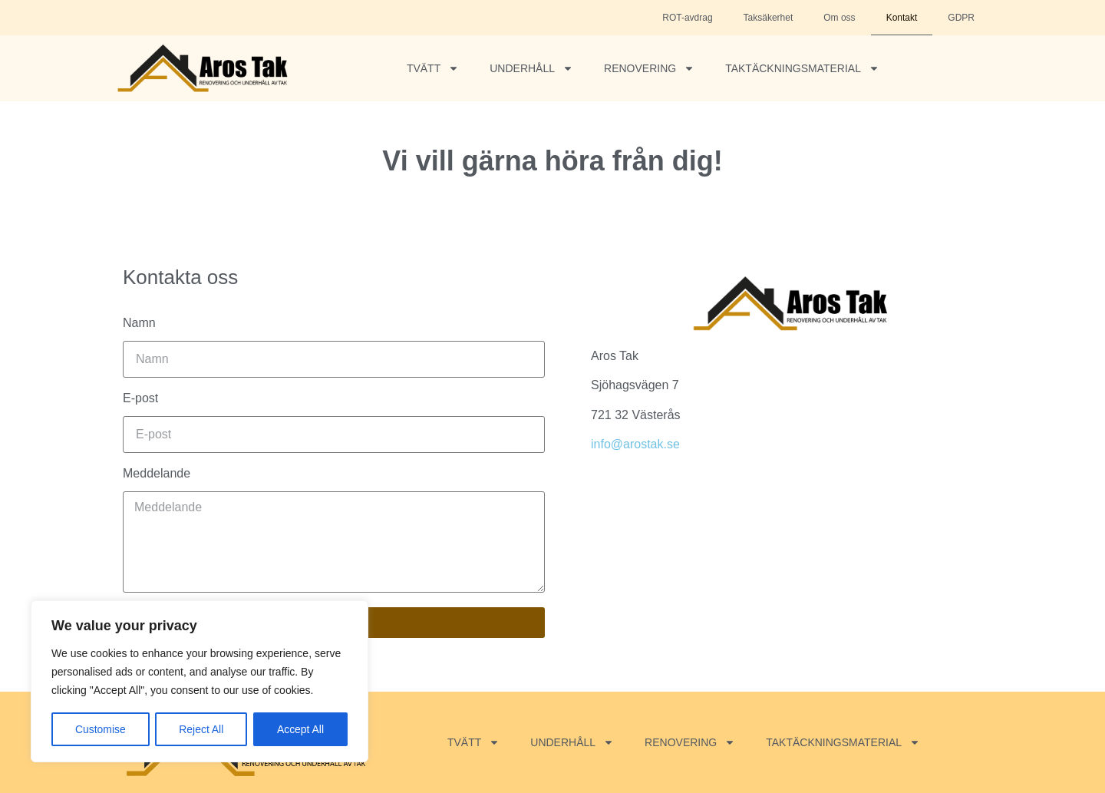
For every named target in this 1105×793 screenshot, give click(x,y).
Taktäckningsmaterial (802, 68)
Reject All (201, 729)
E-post (140, 398)
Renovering (649, 68)
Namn (139, 323)
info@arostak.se (635, 444)
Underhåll (531, 68)
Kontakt (902, 17)
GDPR (961, 17)
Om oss (839, 17)
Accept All (300, 729)
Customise (100, 729)
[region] (199, 681)
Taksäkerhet (768, 17)
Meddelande (156, 474)
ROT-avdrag (687, 17)
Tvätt (433, 68)
